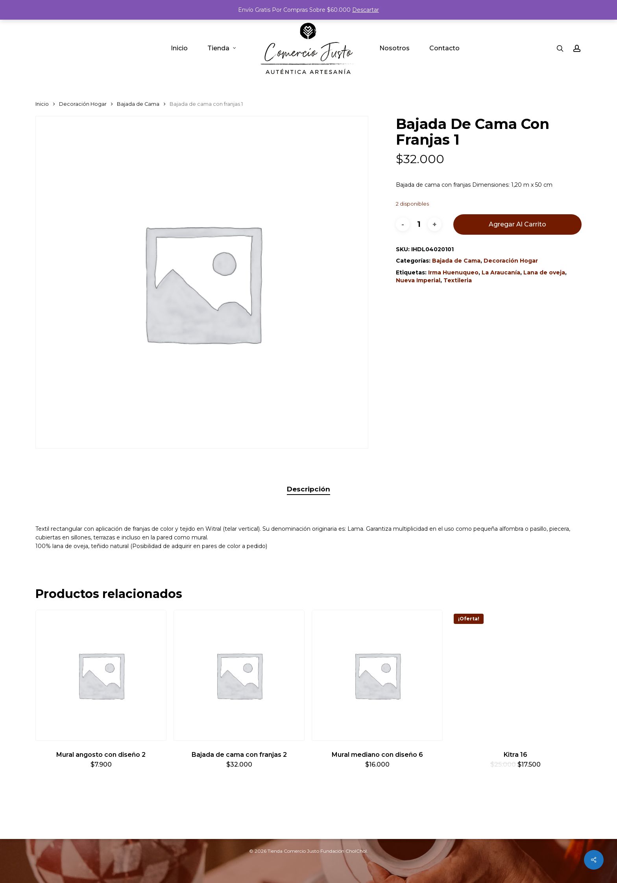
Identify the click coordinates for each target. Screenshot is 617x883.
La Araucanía (501, 272)
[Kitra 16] (515, 675)
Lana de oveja (544, 272)
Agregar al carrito (517, 224)
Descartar (365, 9)
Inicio (42, 104)
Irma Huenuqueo (453, 272)
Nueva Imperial (418, 280)
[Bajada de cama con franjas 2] (239, 675)
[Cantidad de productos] (419, 224)
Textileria (457, 280)
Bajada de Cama (138, 104)
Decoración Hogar (83, 104)
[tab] (308, 489)
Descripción (308, 489)
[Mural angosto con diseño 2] (100, 675)
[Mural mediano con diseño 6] (377, 675)
